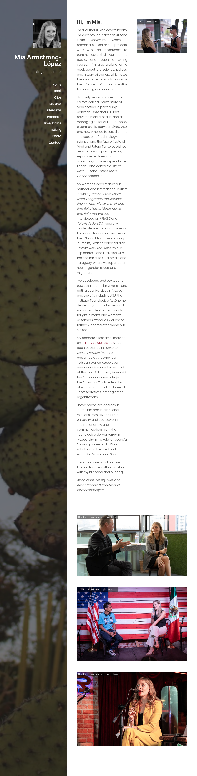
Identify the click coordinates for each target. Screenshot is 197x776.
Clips (57, 97)
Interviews (54, 110)
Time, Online (52, 123)
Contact (55, 142)
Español (55, 104)
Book (57, 91)
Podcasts (54, 117)
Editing (56, 130)
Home (57, 84)
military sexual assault (98, 343)
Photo (56, 136)
